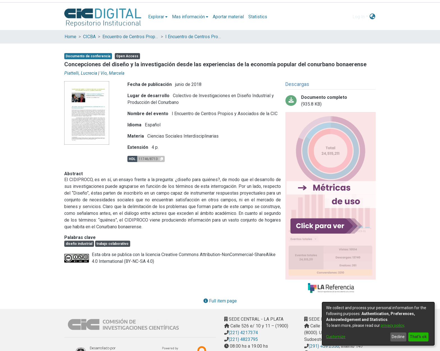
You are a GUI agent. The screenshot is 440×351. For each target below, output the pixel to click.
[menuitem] (158, 16)
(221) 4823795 (243, 339)
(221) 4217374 (243, 332)
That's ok (418, 336)
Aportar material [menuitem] (228, 16)
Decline (398, 336)
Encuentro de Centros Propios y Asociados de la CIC (130, 36)
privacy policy (392, 325)
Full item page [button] (220, 301)
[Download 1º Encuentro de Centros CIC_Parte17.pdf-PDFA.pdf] (330, 101)
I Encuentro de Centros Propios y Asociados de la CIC (193, 36)
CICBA (89, 36)
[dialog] (378, 323)
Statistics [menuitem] (257, 16)
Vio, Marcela (112, 73)
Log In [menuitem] (358, 16)
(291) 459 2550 (324, 346)
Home (70, 36)
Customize (335, 336)
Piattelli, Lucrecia (80, 73)
